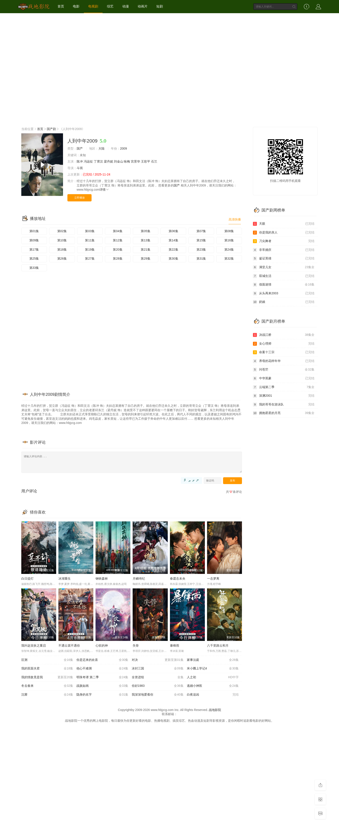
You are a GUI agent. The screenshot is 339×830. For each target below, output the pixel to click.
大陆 (101, 148)
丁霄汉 (98, 161)
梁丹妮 (108, 161)
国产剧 (51, 129)
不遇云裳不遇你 (69, 645)
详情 (104, 189)
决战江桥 (283, 335)
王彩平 (145, 161)
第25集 (34, 258)
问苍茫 (283, 369)
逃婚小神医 (213, 686)
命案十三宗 (283, 352)
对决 (158, 660)
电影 (76, 6)
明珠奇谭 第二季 (102, 677)
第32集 (229, 258)
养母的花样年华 (283, 361)
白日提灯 (27, 578)
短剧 (159, 6)
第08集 (229, 231)
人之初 (213, 677)
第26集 (62, 258)
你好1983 (158, 686)
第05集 (145, 231)
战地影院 (215, 710)
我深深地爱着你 (158, 695)
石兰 (154, 161)
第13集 (145, 240)
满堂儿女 (283, 267)
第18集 (62, 249)
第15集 (201, 240)
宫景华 (135, 161)
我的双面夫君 (47, 668)
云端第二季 (283, 387)
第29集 (145, 258)
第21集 (145, 249)
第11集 (90, 240)
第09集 (34, 240)
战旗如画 (102, 686)
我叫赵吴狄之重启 (33, 645)
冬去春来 (47, 686)
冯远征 (88, 161)
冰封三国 (158, 668)
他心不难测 (102, 668)
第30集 (173, 258)
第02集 (62, 231)
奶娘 (283, 302)
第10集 (62, 240)
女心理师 (283, 344)
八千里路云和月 (218, 645)
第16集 (229, 240)
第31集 (201, 258)
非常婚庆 (283, 250)
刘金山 (118, 161)
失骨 (136, 645)
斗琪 (80, 168)
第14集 (173, 240)
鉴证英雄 (283, 258)
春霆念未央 (177, 578)
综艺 (110, 6)
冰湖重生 (64, 578)
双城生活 (283, 276)
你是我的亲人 (283, 232)
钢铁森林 (102, 578)
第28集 (118, 258)
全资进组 (158, 677)
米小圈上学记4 (213, 668)
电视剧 (93, 6)
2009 (123, 148)
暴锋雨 (174, 645)
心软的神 (102, 645)
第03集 (90, 231)
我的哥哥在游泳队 (283, 404)
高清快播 (235, 219)
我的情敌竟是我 (47, 677)
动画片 (143, 6)
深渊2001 (283, 396)
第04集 (118, 231)
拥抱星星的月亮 (283, 413)
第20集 (118, 249)
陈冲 (80, 161)
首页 (61, 6)
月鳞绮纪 (139, 578)
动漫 (125, 6)
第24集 (229, 249)
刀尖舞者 (283, 241)
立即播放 (79, 197)
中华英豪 (283, 378)
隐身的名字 (102, 695)
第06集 (173, 231)
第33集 (34, 267)
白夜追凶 (213, 695)
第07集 (201, 231)
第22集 (173, 249)
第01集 (34, 231)
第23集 (201, 249)
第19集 (90, 249)
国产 (80, 148)
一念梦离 (213, 578)
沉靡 (47, 695)
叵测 (47, 660)
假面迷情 (283, 284)
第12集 (118, 240)
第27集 (90, 258)
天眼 (283, 224)
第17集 (34, 249)
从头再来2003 (283, 293)
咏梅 (127, 161)
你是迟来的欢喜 (102, 660)
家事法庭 (213, 660)
